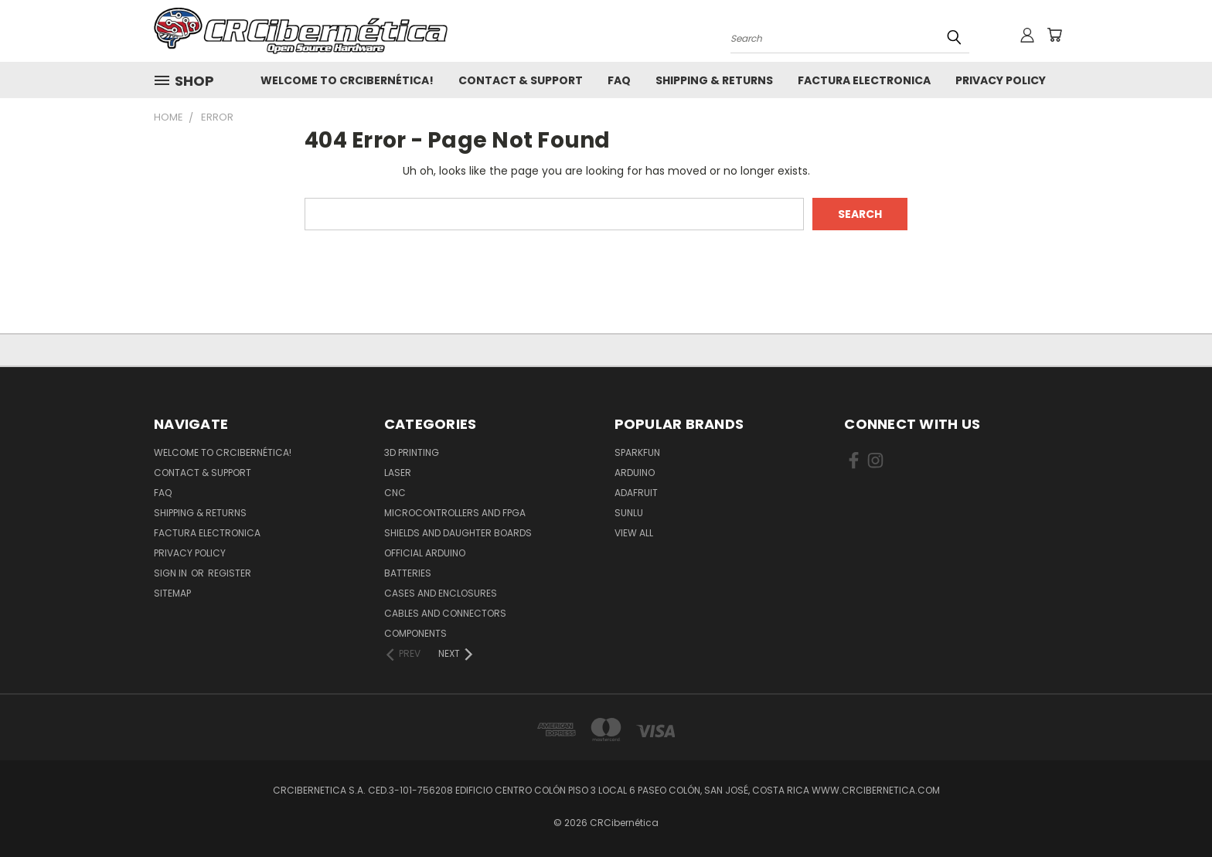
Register (229, 573)
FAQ (619, 80)
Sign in (171, 573)
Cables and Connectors (445, 613)
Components (415, 633)
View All (634, 532)
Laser (397, 472)
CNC (395, 492)
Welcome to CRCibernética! (347, 80)
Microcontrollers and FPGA (455, 512)
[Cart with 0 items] (1054, 35)
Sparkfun (637, 452)
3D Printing (411, 452)
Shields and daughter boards (458, 532)
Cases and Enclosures (440, 593)
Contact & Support (520, 80)
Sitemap (172, 593)
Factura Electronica (864, 80)
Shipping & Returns (714, 80)
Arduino (635, 472)
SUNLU (629, 512)
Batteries (407, 573)
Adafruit (636, 492)
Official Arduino (424, 552)
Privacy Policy (1000, 80)
